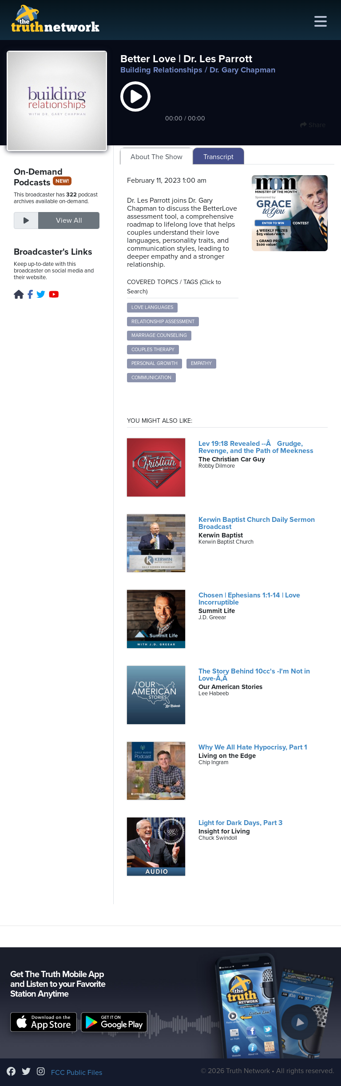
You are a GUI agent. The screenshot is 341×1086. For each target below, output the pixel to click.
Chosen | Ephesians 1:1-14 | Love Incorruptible (249, 599)
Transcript (218, 156)
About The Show (156, 156)
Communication (151, 378)
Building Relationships (161, 70)
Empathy (201, 363)
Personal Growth (154, 363)
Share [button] (312, 125)
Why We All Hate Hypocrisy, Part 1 (252, 747)
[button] (135, 105)
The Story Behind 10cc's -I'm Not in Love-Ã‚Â (254, 675)
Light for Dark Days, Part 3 (240, 822)
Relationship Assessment (162, 322)
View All (69, 220)
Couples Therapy (152, 350)
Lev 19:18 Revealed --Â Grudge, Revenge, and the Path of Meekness (255, 447)
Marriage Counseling (159, 335)
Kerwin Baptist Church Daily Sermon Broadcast (256, 523)
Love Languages (152, 307)
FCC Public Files (76, 1072)
